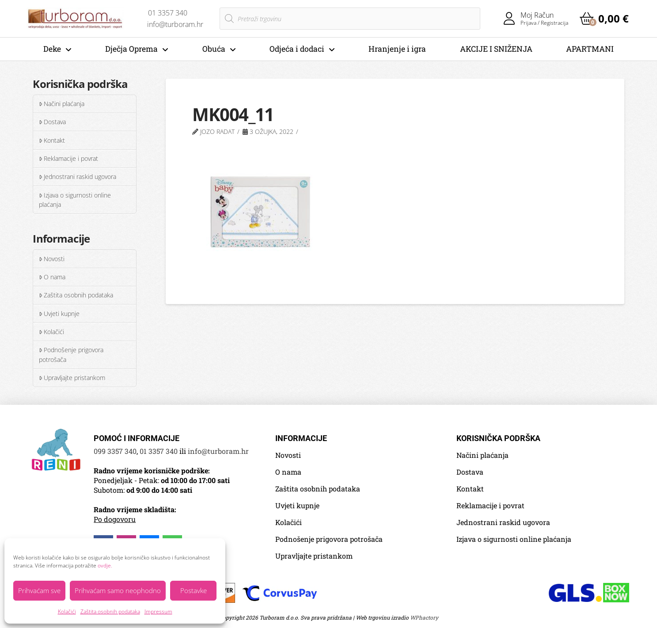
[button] (604, 18)
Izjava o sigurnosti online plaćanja (75, 200)
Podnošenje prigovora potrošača (71, 355)
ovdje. (105, 565)
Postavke (193, 590)
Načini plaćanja (61, 103)
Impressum (158, 611)
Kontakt (52, 140)
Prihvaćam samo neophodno (118, 590)
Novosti (52, 259)
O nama (52, 277)
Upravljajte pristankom (72, 377)
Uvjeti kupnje (59, 313)
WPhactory (424, 617)
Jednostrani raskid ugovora (77, 176)
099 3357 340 (115, 451)
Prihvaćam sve (39, 590)
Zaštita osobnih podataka (110, 611)
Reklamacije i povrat (68, 158)
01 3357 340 (159, 451)
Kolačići (67, 611)
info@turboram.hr (218, 451)
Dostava (52, 122)
